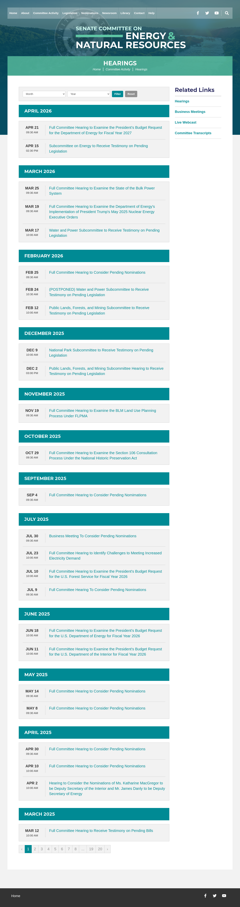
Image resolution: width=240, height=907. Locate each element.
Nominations (89, 13)
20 (100, 849)
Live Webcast (185, 122)
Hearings (120, 63)
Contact (139, 13)
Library (125, 13)
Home (13, 13)
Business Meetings (190, 112)
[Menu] (226, 13)
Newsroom (109, 13)
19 (91, 849)
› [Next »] (107, 849)
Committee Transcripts (193, 133)
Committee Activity (45, 13)
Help (151, 13)
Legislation (69, 13)
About (25, 13)
